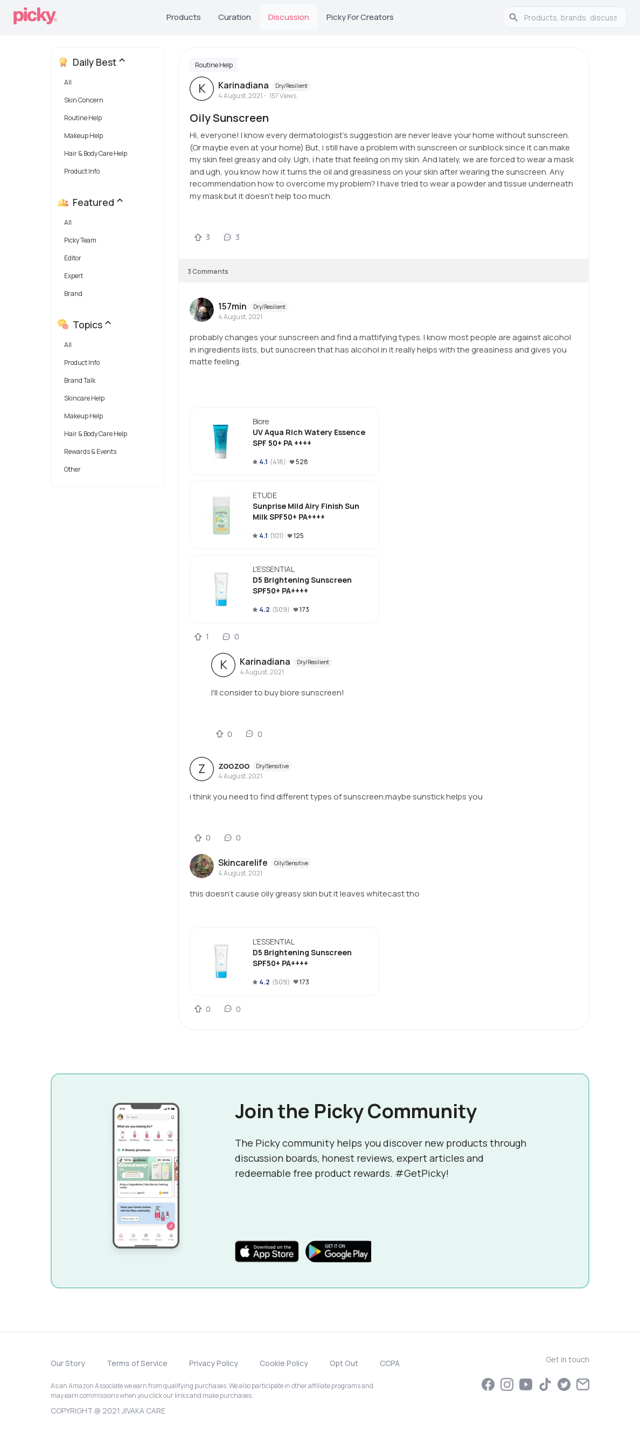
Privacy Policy (213, 1363)
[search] (570, 17)
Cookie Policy (284, 1363)
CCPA (390, 1363)
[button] (109, 85)
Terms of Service (137, 1363)
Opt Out (344, 1363)
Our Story (68, 1363)
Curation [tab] (234, 17)
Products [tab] (183, 17)
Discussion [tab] (288, 17)
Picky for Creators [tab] (360, 17)
